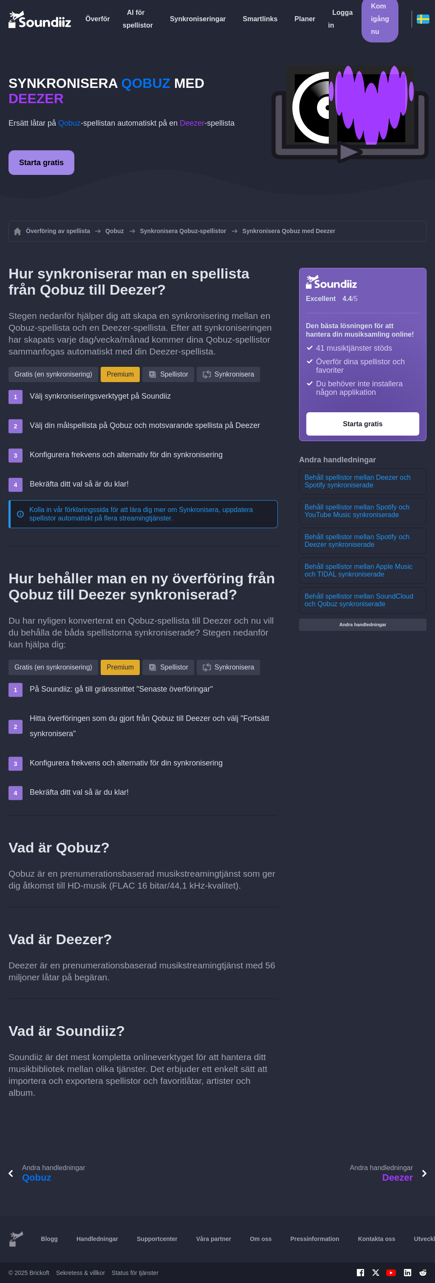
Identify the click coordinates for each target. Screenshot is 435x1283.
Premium (120, 374)
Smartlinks (260, 19)
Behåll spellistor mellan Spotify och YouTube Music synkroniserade (357, 511)
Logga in (340, 19)
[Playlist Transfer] (40, 19)
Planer (304, 19)
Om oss (260, 1238)
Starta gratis (41, 162)
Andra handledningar (363, 624)
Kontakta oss (376, 1238)
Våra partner (213, 1238)
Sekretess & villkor (80, 1272)
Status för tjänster (135, 1272)
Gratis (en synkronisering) (53, 374)
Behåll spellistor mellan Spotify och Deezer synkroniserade (357, 540)
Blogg (49, 1238)
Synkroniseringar (198, 19)
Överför (97, 19)
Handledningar (97, 1238)
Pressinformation (315, 1238)
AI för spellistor (138, 19)
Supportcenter (157, 1238)
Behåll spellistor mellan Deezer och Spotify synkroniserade (358, 481)
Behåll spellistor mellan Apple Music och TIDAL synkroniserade (358, 570)
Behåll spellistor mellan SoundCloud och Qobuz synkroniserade (359, 600)
